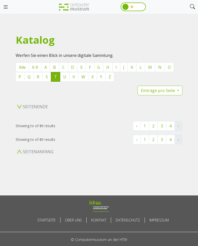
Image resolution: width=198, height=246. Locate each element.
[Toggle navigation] (6, 7)
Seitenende (32, 106)
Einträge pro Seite (158, 90)
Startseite (46, 220)
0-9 (35, 67)
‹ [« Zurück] (136, 126)
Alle (22, 67)
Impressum (159, 220)
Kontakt (98, 220)
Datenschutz (128, 220)
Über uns (73, 220)
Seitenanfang (35, 151)
